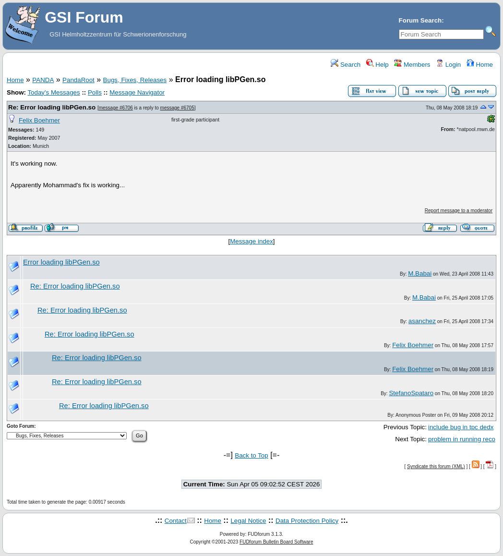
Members (412, 64)
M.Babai (419, 273)
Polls (95, 92)
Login (448, 64)
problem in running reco (461, 439)
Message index (251, 241)
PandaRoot (78, 80)
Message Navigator (137, 92)
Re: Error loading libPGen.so (52, 107)
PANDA (43, 80)
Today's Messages (53, 92)
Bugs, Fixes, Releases (135, 80)
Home (480, 64)
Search (345, 64)
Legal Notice (248, 520)
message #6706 (116, 107)
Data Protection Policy (306, 520)
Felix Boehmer (39, 120)
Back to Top (251, 455)
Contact (176, 520)
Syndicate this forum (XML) (436, 466)
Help (377, 64)
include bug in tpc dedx (460, 427)
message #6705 (177, 107)
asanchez (422, 321)
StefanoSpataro (411, 393)
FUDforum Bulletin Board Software (276, 541)
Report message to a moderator (458, 210)
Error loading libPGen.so (61, 262)
